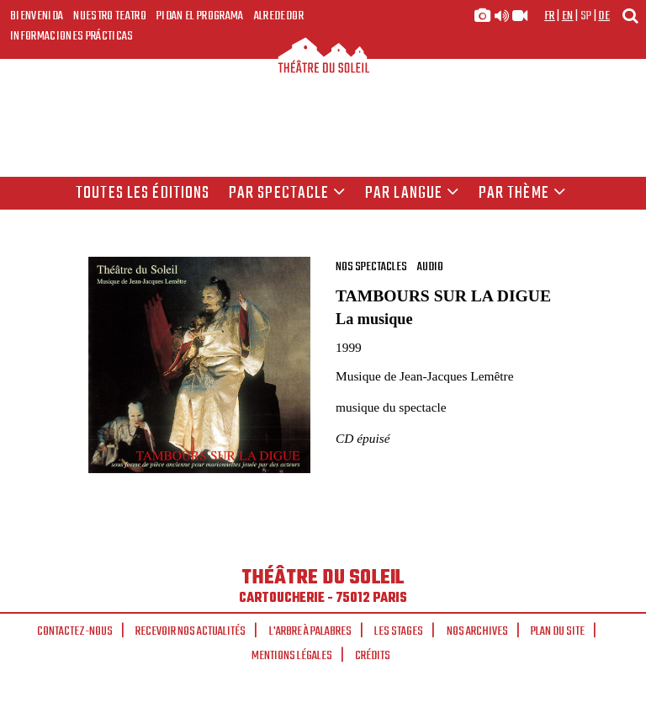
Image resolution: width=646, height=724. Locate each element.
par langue (412, 193)
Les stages (398, 631)
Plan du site (558, 631)
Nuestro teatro (109, 16)
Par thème (522, 193)
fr (549, 16)
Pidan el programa (200, 16)
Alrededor (279, 16)
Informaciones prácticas (72, 36)
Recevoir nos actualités (190, 631)
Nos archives (477, 631)
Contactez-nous (75, 631)
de (604, 16)
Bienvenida (36, 16)
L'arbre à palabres (310, 631)
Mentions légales (292, 656)
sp (586, 16)
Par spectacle (288, 193)
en (568, 16)
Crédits (372, 656)
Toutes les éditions (142, 193)
